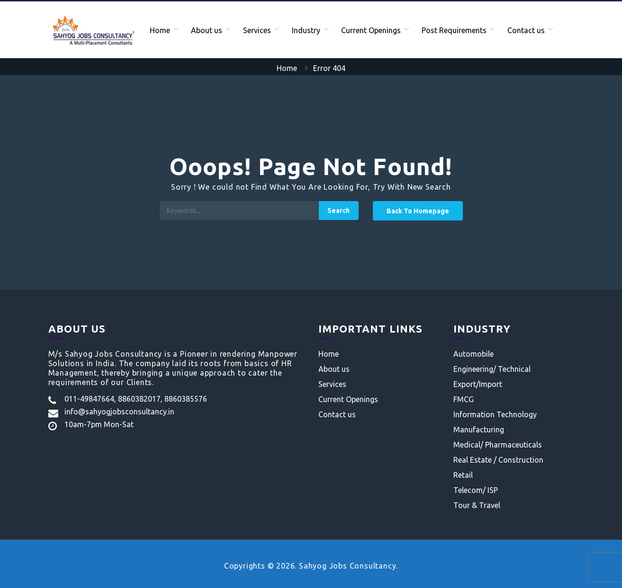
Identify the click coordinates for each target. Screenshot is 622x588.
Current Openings (371, 30)
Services (257, 30)
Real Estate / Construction (498, 460)
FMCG (463, 399)
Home (160, 30)
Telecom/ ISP (475, 490)
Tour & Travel (476, 505)
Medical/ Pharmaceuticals (497, 444)
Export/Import (477, 384)
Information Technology (495, 414)
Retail (463, 475)
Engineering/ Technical (492, 369)
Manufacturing (478, 429)
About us (206, 30)
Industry (306, 30)
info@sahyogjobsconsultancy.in (119, 411)
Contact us (526, 30)
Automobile (473, 354)
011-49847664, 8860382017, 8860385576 (135, 399)
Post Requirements (454, 30)
